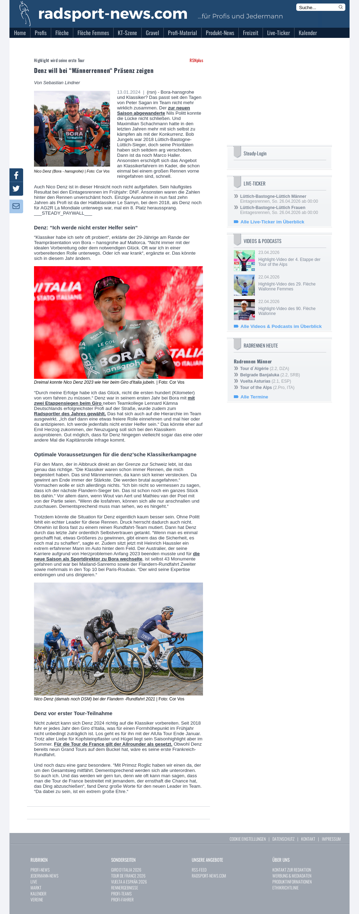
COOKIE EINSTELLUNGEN (248, 839)
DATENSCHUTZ (283, 839)
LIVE (34, 882)
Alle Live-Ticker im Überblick (272, 221)
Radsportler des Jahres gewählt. (70, 413)
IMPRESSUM (331, 839)
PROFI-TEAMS (121, 893)
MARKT (36, 888)
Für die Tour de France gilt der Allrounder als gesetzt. (113, 744)
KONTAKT (308, 839)
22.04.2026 (291, 283)
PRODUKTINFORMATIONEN (292, 882)
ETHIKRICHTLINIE (285, 888)
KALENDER (38, 893)
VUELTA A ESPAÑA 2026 (129, 882)
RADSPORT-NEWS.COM (209, 876)
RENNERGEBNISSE (124, 888)
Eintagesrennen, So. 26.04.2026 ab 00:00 (279, 199)
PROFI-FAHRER (122, 899)
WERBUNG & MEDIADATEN (291, 876)
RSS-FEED (199, 870)
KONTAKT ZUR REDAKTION (291, 870)
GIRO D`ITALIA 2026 (126, 870)
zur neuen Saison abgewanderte (153, 110)
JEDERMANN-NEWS (45, 876)
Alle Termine (254, 396)
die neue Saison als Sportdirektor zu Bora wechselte (117, 556)
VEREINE (37, 899)
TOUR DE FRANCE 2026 (128, 876)
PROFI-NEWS (40, 870)
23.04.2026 (291, 258)
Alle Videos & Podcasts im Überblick (281, 326)
